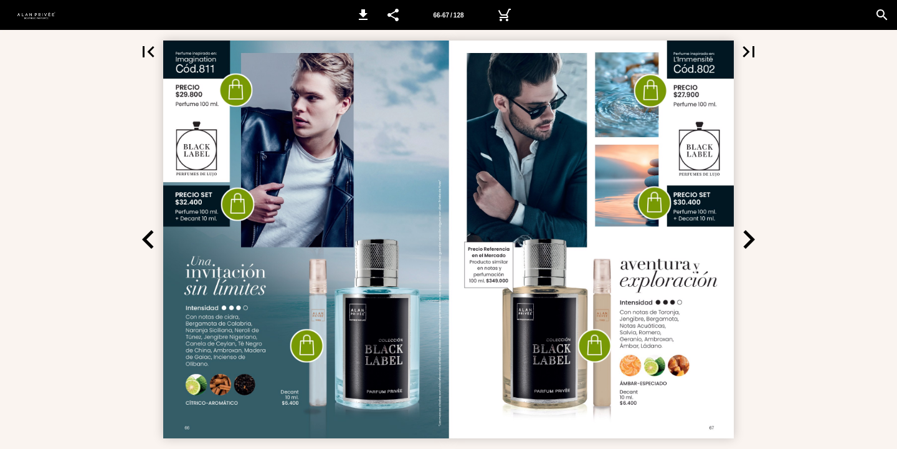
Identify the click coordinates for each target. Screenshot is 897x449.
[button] (363, 15)
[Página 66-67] (448, 15)
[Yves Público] (504, 15)
